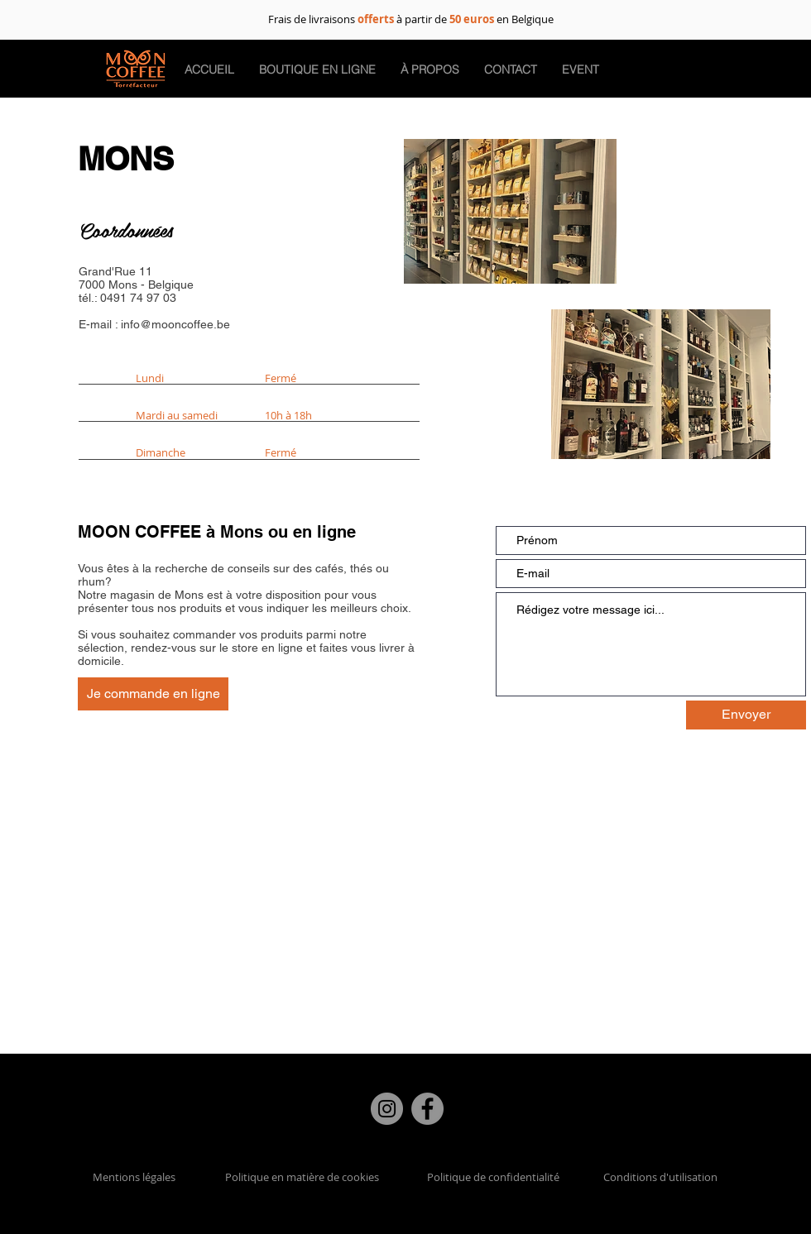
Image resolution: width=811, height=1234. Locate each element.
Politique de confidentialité (493, 1176)
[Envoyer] (746, 715)
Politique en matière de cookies (303, 1176)
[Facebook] (427, 1109)
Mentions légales (134, 1176)
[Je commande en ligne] (153, 693)
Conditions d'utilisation (660, 1176)
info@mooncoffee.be (175, 324)
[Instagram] (387, 1109)
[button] (510, 70)
